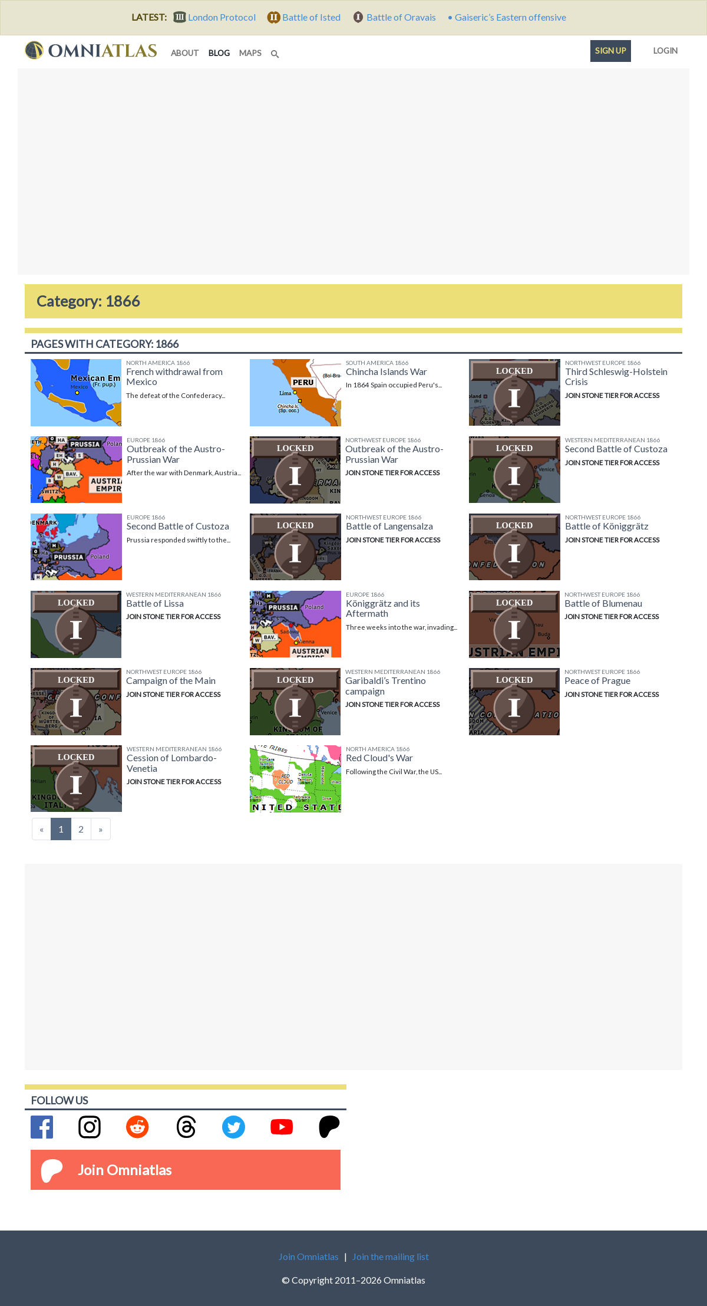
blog (221, 52)
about (185, 53)
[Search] (276, 50)
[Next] (101, 829)
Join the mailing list (390, 1256)
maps (250, 53)
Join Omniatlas (124, 1169)
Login (663, 48)
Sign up (610, 50)
